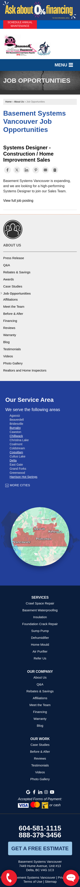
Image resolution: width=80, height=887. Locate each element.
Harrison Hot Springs (23, 477)
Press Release (13, 258)
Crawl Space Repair (40, 603)
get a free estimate (39, 848)
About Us (12, 245)
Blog (6, 342)
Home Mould (40, 644)
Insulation (40, 617)
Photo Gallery (13, 363)
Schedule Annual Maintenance (19, 24)
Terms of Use (32, 881)
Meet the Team (13, 306)
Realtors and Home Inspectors (25, 370)
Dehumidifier (40, 637)
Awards (8, 279)
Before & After (13, 313)
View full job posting (18, 200)
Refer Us (40, 658)
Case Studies (12, 286)
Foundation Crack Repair (40, 624)
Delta (13, 460)
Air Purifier (39, 651)
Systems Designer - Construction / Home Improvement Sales (28, 154)
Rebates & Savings (17, 272)
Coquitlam (16, 452)
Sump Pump (40, 631)
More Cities (20, 485)
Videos (8, 356)
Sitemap (51, 881)
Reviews (9, 328)
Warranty (9, 335)
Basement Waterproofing (40, 610)
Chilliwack (16, 436)
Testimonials (12, 349)
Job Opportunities (17, 293)
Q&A (6, 265)
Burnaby (15, 428)
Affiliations (10, 299)
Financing (10, 321)
